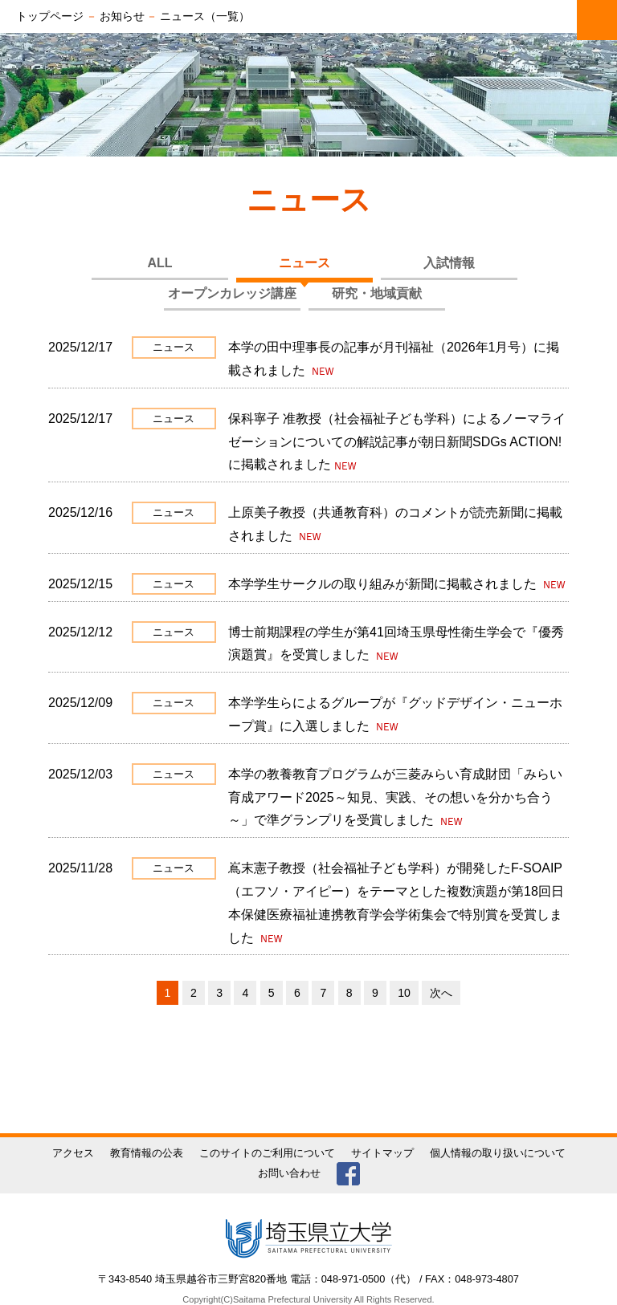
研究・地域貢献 (377, 293)
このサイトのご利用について (267, 1153)
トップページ (50, 16)
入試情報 (449, 263)
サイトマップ (382, 1153)
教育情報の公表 (146, 1153)
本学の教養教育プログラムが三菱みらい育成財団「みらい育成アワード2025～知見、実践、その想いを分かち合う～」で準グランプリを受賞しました (395, 797)
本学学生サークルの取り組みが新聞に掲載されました (384, 584)
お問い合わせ (289, 1173)
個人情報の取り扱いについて (498, 1153)
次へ (441, 992)
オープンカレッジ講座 (232, 293)
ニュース (304, 263)
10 (404, 992)
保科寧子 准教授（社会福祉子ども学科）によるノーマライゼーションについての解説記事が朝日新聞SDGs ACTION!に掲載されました (397, 442)
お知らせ (122, 16)
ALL (159, 263)
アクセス (73, 1153)
